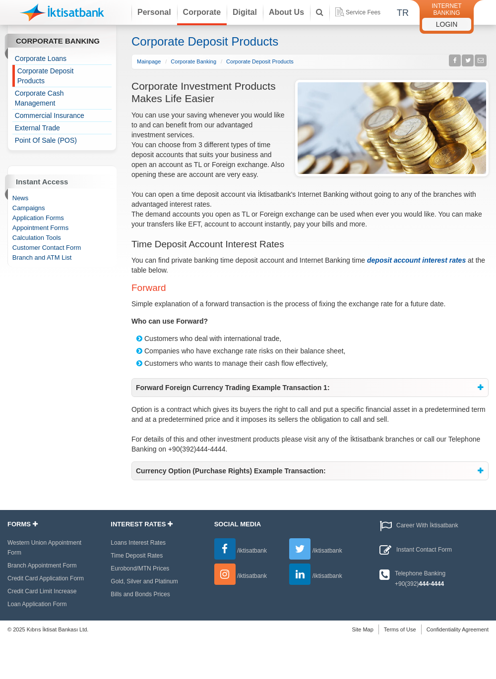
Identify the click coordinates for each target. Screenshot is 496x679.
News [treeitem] (20, 198)
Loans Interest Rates (138, 542)
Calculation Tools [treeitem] (36, 237)
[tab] (310, 387)
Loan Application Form (36, 604)
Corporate (202, 12)
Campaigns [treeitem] (28, 208)
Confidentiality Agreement (458, 629)
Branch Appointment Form (41, 565)
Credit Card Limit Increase (41, 591)
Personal (154, 12)
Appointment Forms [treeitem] (40, 227)
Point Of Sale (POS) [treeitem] (46, 140)
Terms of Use (400, 629)
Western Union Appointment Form (44, 547)
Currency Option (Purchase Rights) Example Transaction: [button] (231, 471)
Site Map (362, 629)
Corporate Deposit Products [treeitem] (45, 76)
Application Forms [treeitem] (38, 218)
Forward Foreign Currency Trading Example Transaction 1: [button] (233, 388)
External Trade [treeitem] (37, 128)
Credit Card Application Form (45, 578)
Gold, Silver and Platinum (144, 581)
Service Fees (357, 11)
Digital (245, 12)
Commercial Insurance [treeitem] (49, 115)
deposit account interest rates (416, 260)
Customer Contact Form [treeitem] (46, 247)
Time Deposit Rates (137, 555)
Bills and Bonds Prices (140, 594)
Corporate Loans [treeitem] (40, 58)
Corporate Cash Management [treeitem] (39, 98)
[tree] (62, 99)
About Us (286, 12)
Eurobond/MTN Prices (140, 568)
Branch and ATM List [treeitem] (42, 257)
